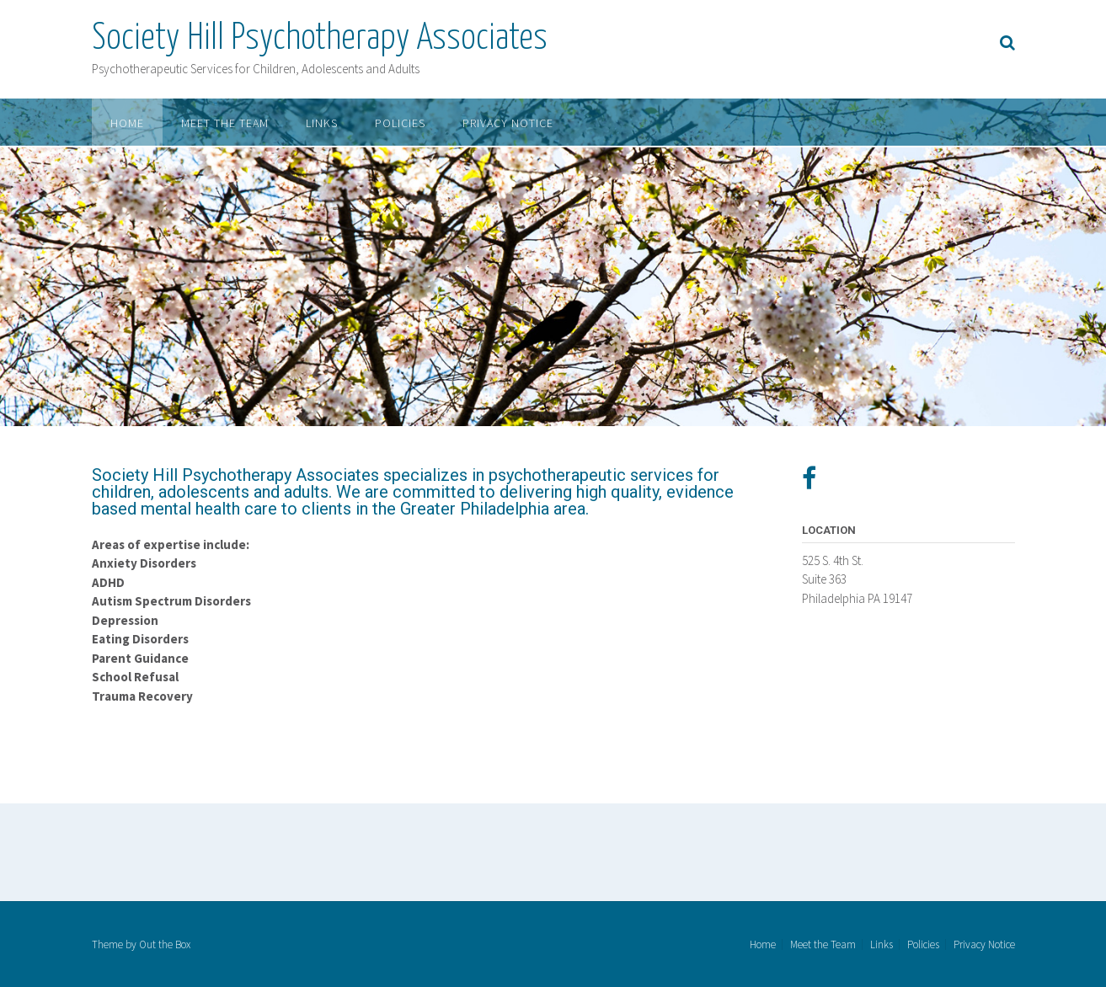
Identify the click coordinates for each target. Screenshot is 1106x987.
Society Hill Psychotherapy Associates (320, 39)
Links (322, 123)
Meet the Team (225, 123)
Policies (400, 123)
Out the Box (164, 944)
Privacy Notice (507, 123)
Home (127, 123)
